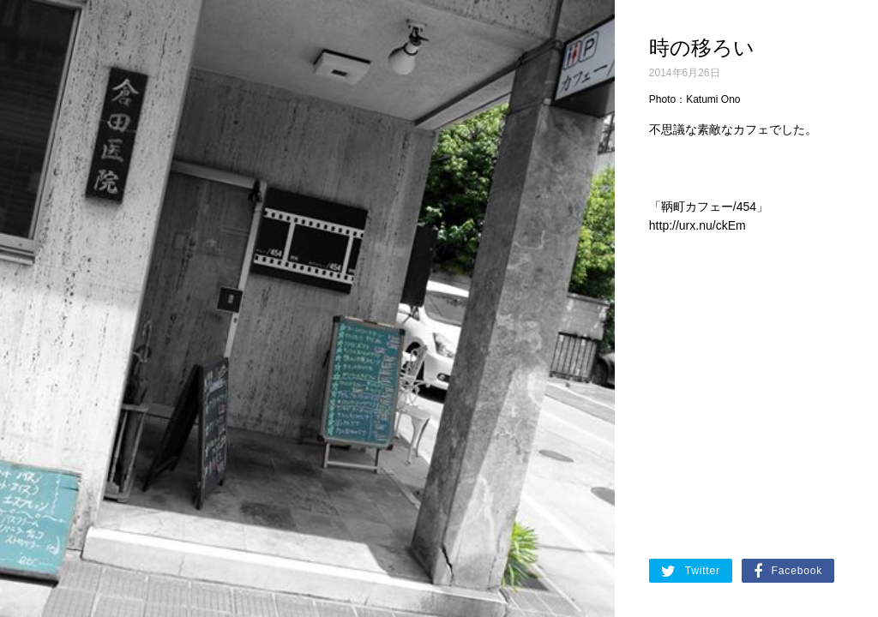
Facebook (788, 571)
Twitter (690, 571)
